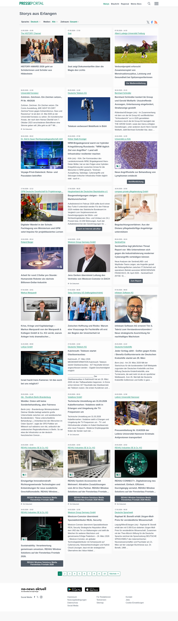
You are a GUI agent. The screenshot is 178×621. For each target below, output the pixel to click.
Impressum (72, 607)
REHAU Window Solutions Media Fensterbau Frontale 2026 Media (89, 508)
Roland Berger (27, 248)
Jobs (128, 609)
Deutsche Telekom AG (77, 93)
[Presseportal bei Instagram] (40, 606)
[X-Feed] (148, 22)
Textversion (101, 609)
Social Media (72, 615)
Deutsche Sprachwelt (124, 522)
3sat (70, 33)
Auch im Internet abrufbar (89, 231)
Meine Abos (136, 4)
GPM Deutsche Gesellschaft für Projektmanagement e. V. (45, 194)
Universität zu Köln (123, 142)
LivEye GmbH (27, 355)
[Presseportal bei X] (37, 607)
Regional (125, 4)
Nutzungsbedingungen (77, 609)
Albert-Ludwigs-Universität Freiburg (130, 33)
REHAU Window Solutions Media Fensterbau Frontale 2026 (42, 508)
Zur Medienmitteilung (136, 83)
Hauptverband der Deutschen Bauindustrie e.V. (88, 194)
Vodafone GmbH (75, 408)
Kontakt (129, 607)
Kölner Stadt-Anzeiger (77, 142)
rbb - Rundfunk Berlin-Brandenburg (36, 408)
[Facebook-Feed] (152, 22)
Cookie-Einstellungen (135, 612)
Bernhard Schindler (123, 93)
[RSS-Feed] (155, 22)
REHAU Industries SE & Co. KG (35, 458)
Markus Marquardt (29, 301)
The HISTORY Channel (31, 33)
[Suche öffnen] (149, 3)
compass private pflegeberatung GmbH (132, 194)
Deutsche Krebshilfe (123, 355)
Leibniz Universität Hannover (127, 408)
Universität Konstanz (30, 93)
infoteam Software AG (124, 301)
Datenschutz (72, 612)
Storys (106, 4)
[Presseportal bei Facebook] (33, 607)
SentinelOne (120, 248)
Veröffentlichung (135, 184)
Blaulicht (115, 4)
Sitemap (100, 612)
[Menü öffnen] (156, 3)
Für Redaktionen (103, 607)
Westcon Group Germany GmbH (82, 248)
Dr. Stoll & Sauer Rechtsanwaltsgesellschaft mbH (42, 142)
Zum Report (136, 286)
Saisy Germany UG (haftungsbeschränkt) (85, 301)
